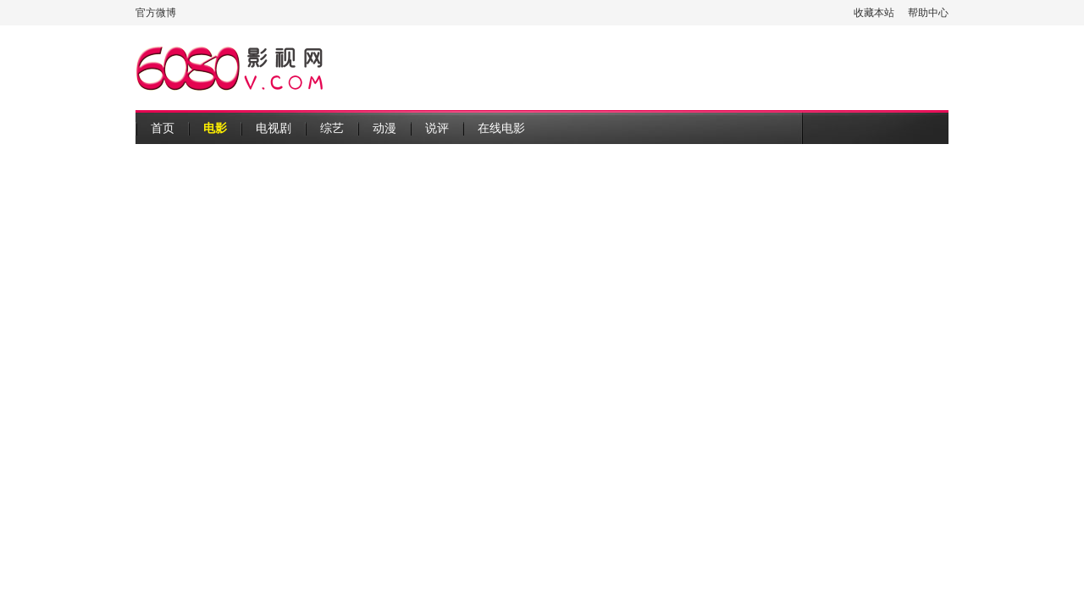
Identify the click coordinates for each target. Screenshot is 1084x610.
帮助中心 (928, 13)
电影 (215, 128)
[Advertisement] (640, 68)
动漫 (384, 128)
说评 (437, 128)
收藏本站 (874, 13)
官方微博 (156, 13)
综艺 (332, 128)
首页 (162, 128)
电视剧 (273, 128)
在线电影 (501, 128)
